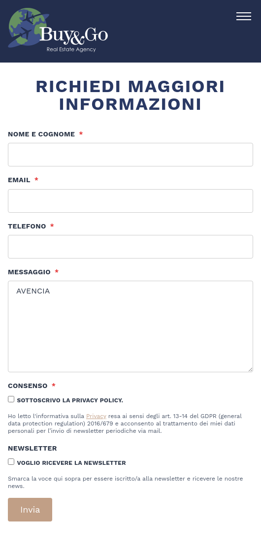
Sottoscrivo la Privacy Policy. (70, 400)
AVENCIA (130, 326)
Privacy (96, 416)
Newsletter (32, 448)
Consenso (32, 386)
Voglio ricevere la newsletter (71, 462)
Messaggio (33, 272)
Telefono (31, 226)
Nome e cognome (45, 134)
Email (23, 180)
